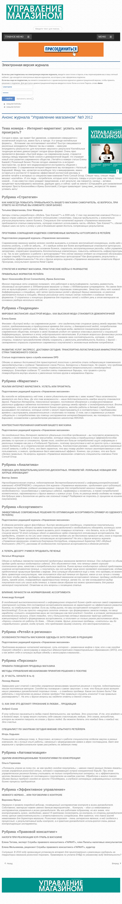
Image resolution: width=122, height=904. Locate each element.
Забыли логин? (12, 99)
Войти (8, 91)
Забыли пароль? (13, 96)
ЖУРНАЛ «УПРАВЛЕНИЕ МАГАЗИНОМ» (34, 12)
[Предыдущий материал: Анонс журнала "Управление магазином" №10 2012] (8, 855)
